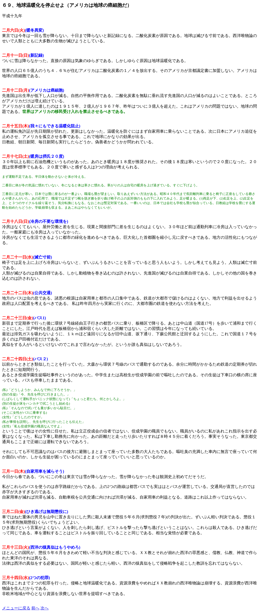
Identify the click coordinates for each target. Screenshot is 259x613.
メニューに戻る (16, 608)
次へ (44, 608)
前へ (35, 608)
